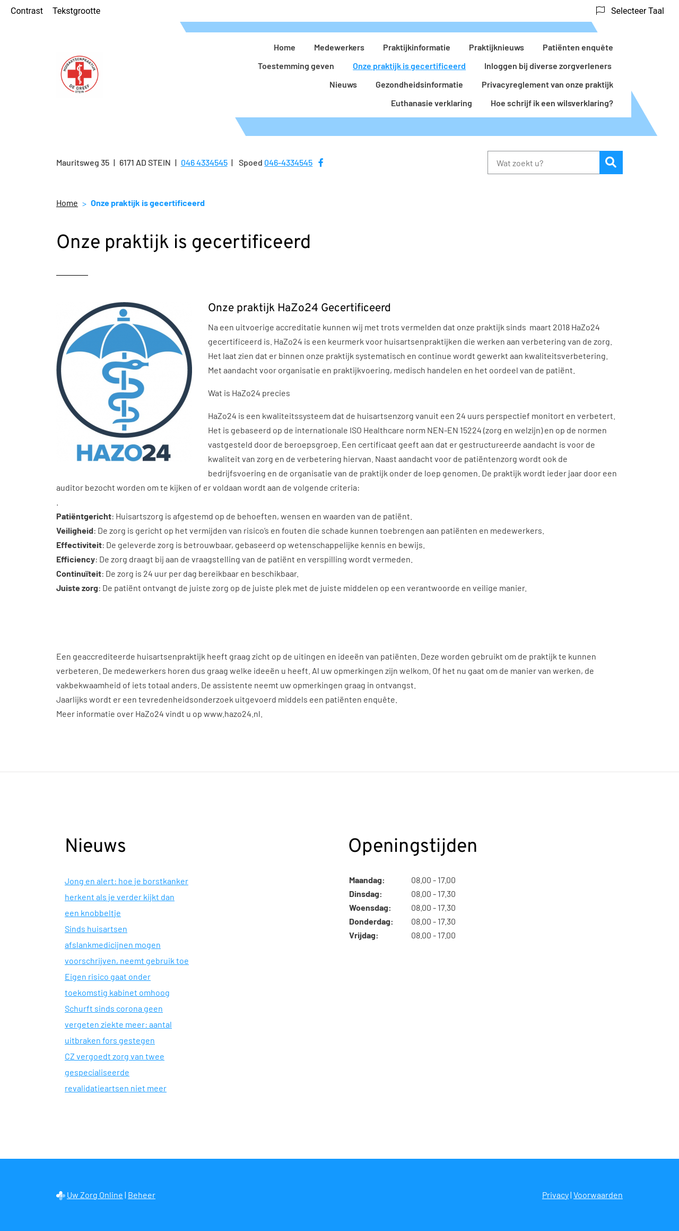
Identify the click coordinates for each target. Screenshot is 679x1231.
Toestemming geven (296, 66)
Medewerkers (339, 47)
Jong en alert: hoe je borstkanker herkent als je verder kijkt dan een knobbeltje (126, 897)
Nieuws (343, 84)
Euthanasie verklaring (431, 103)
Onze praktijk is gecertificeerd (409, 66)
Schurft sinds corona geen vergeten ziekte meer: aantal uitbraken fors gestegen (118, 1024)
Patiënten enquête (578, 47)
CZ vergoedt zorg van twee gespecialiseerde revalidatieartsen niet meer (116, 1072)
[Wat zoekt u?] (543, 162)
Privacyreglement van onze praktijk (547, 84)
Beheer (141, 1195)
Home (284, 47)
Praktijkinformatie (416, 47)
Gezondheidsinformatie (419, 84)
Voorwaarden (598, 1195)
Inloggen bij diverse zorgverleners (548, 66)
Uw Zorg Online (95, 1195)
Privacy (555, 1195)
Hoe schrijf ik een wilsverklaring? (552, 103)
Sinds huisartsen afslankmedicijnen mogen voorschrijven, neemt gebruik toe (127, 944)
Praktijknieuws (496, 47)
